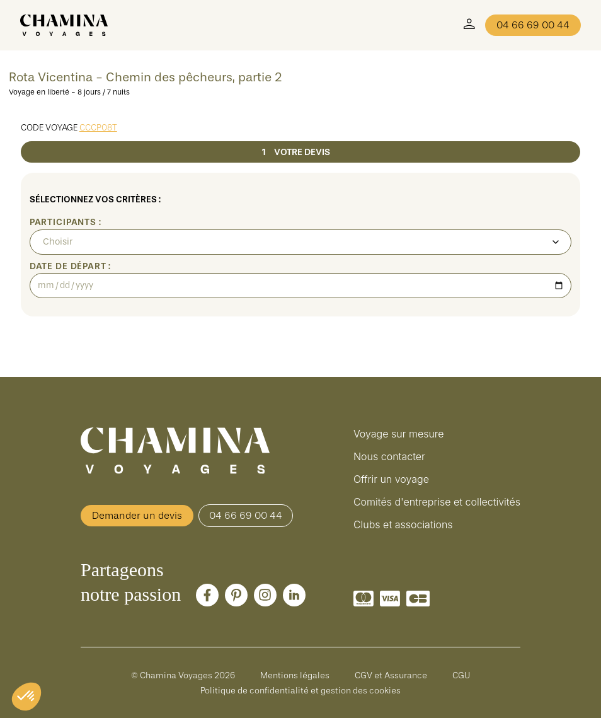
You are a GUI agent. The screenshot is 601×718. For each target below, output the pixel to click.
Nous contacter (389, 456)
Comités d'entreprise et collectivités (436, 501)
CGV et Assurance (391, 675)
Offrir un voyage (391, 479)
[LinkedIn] (294, 595)
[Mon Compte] (469, 25)
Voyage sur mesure (398, 433)
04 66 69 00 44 (533, 25)
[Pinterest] (236, 595)
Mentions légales (294, 675)
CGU (461, 675)
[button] (26, 696)
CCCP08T (98, 127)
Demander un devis (137, 515)
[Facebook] (207, 595)
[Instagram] (265, 595)
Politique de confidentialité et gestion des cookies (300, 690)
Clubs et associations (403, 524)
